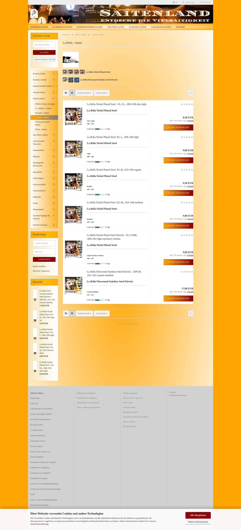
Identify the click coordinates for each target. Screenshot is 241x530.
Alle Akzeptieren (198, 515)
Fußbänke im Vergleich (40, 467)
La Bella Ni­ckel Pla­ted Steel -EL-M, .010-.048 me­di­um (115, 202)
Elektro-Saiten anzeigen (45, 104)
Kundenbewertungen (38, 478)
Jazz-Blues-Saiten (161, 27)
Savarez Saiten (36, 446)
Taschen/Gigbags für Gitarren (41, 217)
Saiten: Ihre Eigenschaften (41, 414)
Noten (35, 203)
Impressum (35, 398)
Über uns (34, 403)
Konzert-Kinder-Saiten (90, 27)
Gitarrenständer (39, 184)
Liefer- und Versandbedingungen (43, 500)
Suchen (44, 52)
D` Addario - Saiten (43, 108)
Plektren (36, 156)
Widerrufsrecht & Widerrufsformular (45, 489)
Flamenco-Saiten (62, 27)
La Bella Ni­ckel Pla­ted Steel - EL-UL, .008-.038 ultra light (117, 104)
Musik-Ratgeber (37, 457)
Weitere (180, 27)
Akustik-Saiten (115, 27)
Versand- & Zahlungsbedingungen (44, 483)
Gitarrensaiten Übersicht (39, 142)
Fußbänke (37, 197)
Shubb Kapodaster (38, 435)
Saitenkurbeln (38, 150)
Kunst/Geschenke (40, 225)
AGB (32, 494)
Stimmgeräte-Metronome (38, 164)
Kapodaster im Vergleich (40, 473)
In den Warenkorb (178, 127)
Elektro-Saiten (137, 27)
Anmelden (44, 259)
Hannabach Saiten (37, 441)
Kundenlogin (188, 2)
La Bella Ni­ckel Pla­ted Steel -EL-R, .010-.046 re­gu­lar (114, 169)
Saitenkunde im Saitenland (41, 408)
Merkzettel (205, 2)
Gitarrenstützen (39, 190)
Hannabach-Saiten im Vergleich (43, 462)
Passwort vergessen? (41, 271)
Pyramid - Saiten (42, 113)
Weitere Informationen (198, 522)
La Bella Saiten (36, 430)
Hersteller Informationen (40, 419)
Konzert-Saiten (39, 27)
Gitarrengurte (38, 178)
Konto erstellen (39, 266)
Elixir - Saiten (41, 129)
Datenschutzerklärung (39, 524)
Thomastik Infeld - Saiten (43, 123)
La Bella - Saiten (42, 117)
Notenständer (38, 209)
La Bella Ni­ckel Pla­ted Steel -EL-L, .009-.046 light (113, 137)
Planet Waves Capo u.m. (40, 451)
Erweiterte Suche (45, 59)
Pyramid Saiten (36, 425)
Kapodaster (37, 172)
